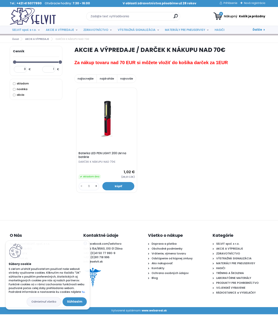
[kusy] (89, 186)
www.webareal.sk (154, 311)
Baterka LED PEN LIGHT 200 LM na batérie (103, 155)
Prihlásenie (230, 3)
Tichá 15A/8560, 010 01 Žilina (102, 249)
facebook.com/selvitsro (105, 244)
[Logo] (33, 16)
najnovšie (126, 78)
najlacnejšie (86, 78)
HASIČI (219, 30)
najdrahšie (107, 78)
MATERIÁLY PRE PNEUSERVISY (185, 30)
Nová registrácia (254, 3)
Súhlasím (74, 301)
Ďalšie (257, 30)
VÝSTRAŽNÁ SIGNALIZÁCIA (137, 30)
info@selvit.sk (93, 262)
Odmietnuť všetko (43, 302)
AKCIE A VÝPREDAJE (60, 30)
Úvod (15, 39)
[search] (176, 17)
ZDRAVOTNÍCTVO (95, 30)
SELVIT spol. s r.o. (24, 30)
